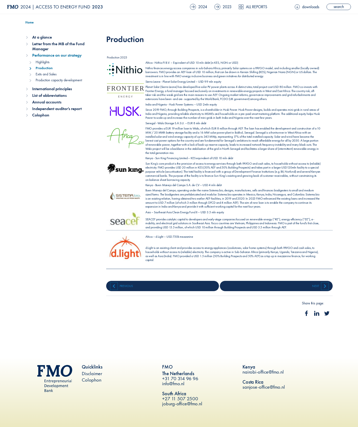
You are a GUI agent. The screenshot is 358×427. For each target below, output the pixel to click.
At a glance (42, 37)
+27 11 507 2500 (180, 398)
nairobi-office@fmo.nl (263, 372)
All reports (253, 6)
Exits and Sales (46, 74)
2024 (198, 7)
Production (44, 68)
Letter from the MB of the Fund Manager (58, 46)
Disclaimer (92, 373)
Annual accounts (46, 102)
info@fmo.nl (173, 383)
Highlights (43, 62)
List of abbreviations (49, 95)
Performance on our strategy (57, 55)
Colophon (40, 115)
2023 (223, 7)
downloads (307, 6)
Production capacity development (59, 80)
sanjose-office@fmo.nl (263, 387)
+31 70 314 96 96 (180, 378)
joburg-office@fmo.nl (182, 403)
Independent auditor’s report (57, 108)
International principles (52, 88)
